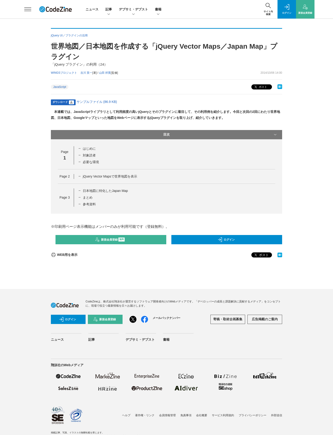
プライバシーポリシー (252, 415)
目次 (220, 134)
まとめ (87, 197)
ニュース (92, 9)
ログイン (226, 239)
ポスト (260, 87)
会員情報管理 (167, 415)
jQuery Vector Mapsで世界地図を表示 (110, 176)
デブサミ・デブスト (133, 9)
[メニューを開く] (27, 9)
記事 (108, 9)
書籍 (158, 9)
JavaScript (59, 87)
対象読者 (89, 155)
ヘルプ (126, 415)
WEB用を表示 (64, 255)
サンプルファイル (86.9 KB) (97, 102)
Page (64, 176)
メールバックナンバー (166, 318)
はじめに (89, 148)
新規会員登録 (110, 239)
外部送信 (276, 415)
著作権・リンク (144, 415)
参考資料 (89, 204)
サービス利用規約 (223, 415)
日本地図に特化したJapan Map (105, 191)
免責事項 (185, 415)
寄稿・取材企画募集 (227, 319)
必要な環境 (91, 162)
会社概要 (201, 415)
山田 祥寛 (105, 72)
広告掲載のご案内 (265, 319)
